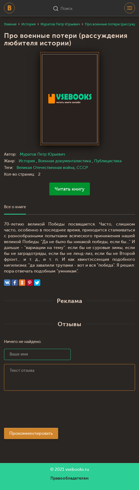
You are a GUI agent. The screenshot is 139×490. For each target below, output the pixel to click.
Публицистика (108, 161)
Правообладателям (69, 478)
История (27, 161)
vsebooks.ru (77, 469)
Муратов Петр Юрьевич (42, 154)
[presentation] (44, 410)
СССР (82, 167)
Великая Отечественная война (45, 167)
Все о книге (15, 207)
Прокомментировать (31, 433)
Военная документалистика (65, 161)
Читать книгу (70, 189)
